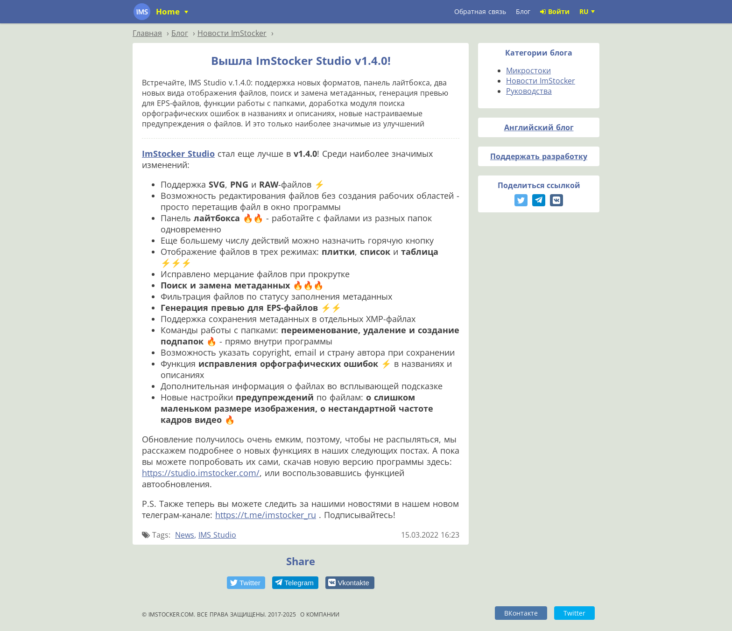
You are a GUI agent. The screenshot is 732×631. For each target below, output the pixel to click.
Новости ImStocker (540, 81)
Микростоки (528, 70)
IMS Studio (217, 535)
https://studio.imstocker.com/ (201, 472)
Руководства (529, 91)
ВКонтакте (521, 613)
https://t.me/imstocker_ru (265, 514)
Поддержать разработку (538, 156)
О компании (319, 614)
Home (169, 11)
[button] (246, 582)
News (184, 535)
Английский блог (539, 127)
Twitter (574, 613)
